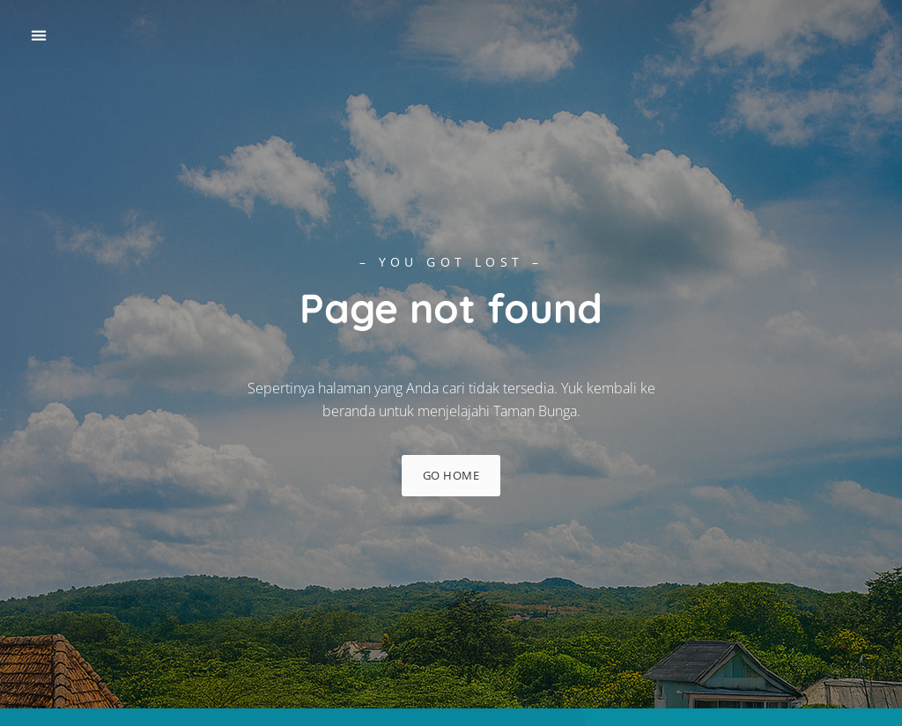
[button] (38, 36)
